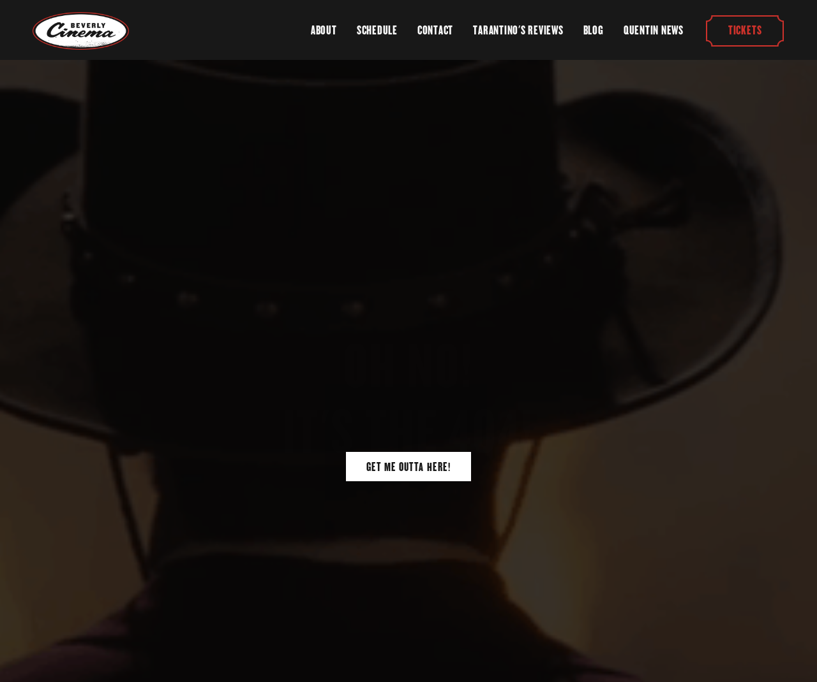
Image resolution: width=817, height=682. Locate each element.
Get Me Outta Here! (408, 467)
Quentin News (654, 30)
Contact (435, 30)
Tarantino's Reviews (518, 30)
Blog (593, 30)
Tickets (744, 30)
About (324, 30)
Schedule (377, 30)
